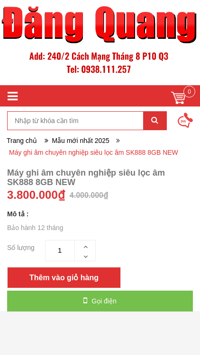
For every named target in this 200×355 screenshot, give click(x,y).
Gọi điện (99, 300)
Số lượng (21, 247)
